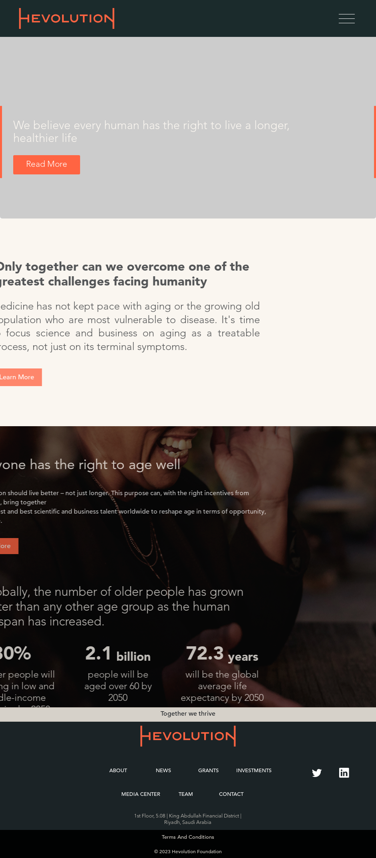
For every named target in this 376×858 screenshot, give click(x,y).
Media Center (140, 794)
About (118, 770)
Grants (208, 770)
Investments (253, 770)
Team (186, 794)
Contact (231, 794)
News (163, 770)
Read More (46, 164)
